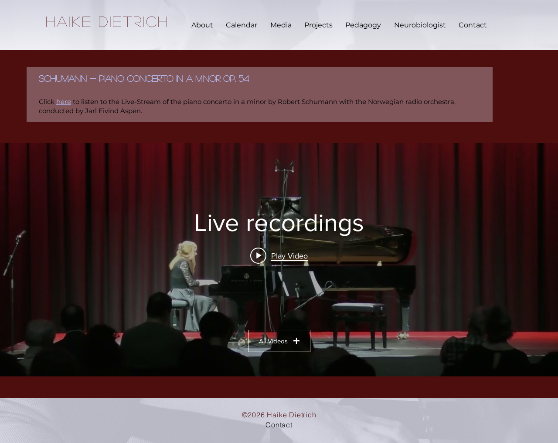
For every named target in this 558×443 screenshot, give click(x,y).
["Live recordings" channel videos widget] (279, 259)
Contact (279, 424)
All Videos (279, 341)
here (63, 101)
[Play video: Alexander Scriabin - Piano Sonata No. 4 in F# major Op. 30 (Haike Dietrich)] (279, 255)
